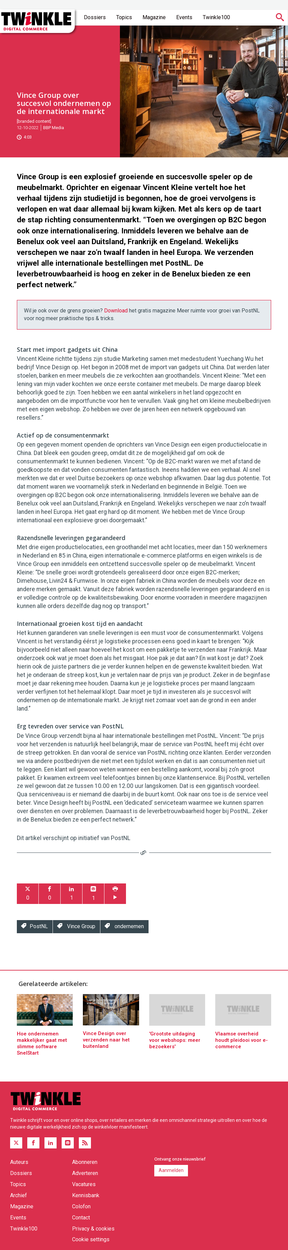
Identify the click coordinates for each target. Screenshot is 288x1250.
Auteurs (19, 1162)
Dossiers (95, 17)
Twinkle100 (216, 17)
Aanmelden (171, 1170)
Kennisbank (85, 1195)
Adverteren (85, 1173)
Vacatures (84, 1184)
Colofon (81, 1206)
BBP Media (53, 127)
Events (184, 17)
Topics (124, 17)
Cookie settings (90, 1239)
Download (116, 310)
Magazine (154, 17)
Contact (81, 1217)
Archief (18, 1195)
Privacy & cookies (93, 1228)
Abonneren (84, 1162)
